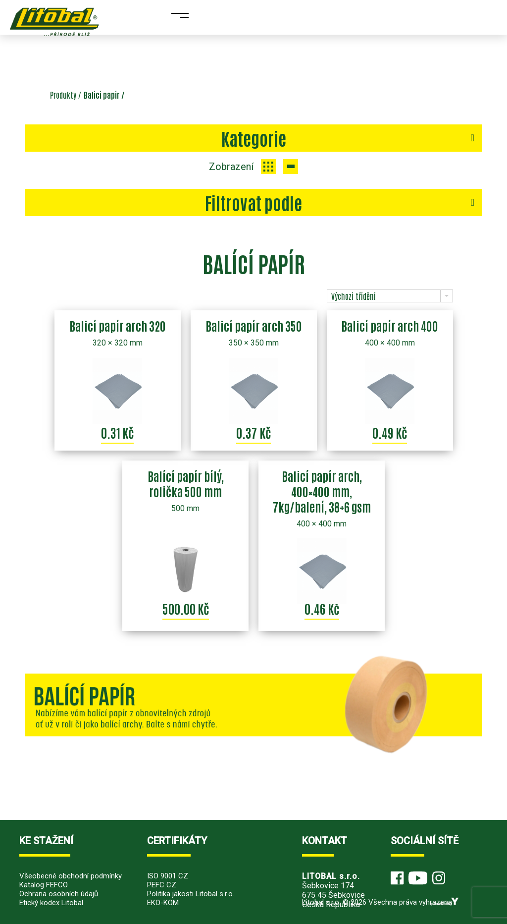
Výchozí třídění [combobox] (353, 296)
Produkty (63, 95)
